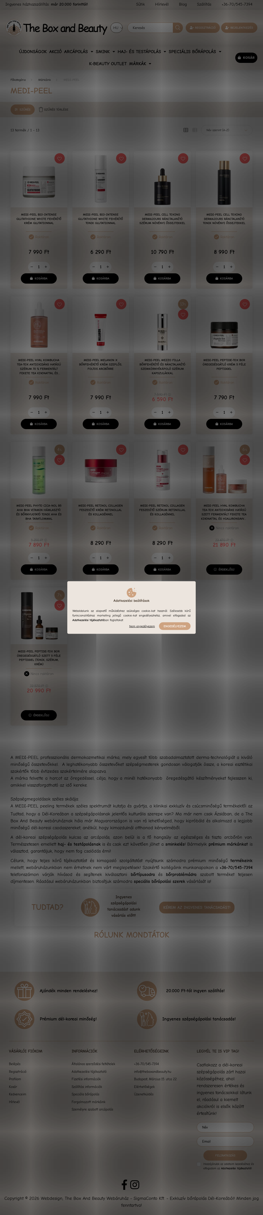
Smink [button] (103, 51)
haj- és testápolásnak (79, 844)
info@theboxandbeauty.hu (152, 1072)
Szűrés (25, 109)
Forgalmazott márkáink (88, 1102)
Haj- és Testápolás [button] (140, 51)
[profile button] (239, 28)
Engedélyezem (175, 626)
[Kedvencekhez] (59, 158)
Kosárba (41, 278)
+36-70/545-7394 (236, 867)
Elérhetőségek (144, 1087)
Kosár (13, 1087)
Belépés (14, 1064)
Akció (55, 51)
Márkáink (44, 80)
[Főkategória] (18, 80)
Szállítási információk (87, 1087)
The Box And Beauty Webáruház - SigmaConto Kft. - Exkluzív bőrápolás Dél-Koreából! (150, 1198)
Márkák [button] (138, 63)
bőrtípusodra (143, 874)
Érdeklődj (226, 569)
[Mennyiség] (39, 267)
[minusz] (32, 267)
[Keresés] (155, 28)
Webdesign (51, 1198)
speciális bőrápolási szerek (159, 881)
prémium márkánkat (228, 844)
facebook (124, 1185)
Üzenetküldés (143, 1094)
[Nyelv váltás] (116, 28)
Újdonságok (33, 51)
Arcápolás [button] (76, 51)
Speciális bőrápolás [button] (193, 51)
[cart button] (246, 58)
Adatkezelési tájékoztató (89, 1072)
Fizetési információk (86, 1079)
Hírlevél (14, 1102)
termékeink (241, 860)
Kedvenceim (17, 1094)
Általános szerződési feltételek (93, 1064)
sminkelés (175, 844)
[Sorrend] (226, 130)
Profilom (15, 1079)
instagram (134, 1185)
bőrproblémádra (181, 874)
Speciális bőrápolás (85, 1094)
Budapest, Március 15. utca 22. (155, 1079)
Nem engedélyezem (142, 626)
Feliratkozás (225, 1155)
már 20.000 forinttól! (69, 4)
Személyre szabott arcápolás (92, 1109)
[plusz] (46, 267)
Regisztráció (205, 28)
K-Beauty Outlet (108, 63)
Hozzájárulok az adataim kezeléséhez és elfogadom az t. (228, 1166)
